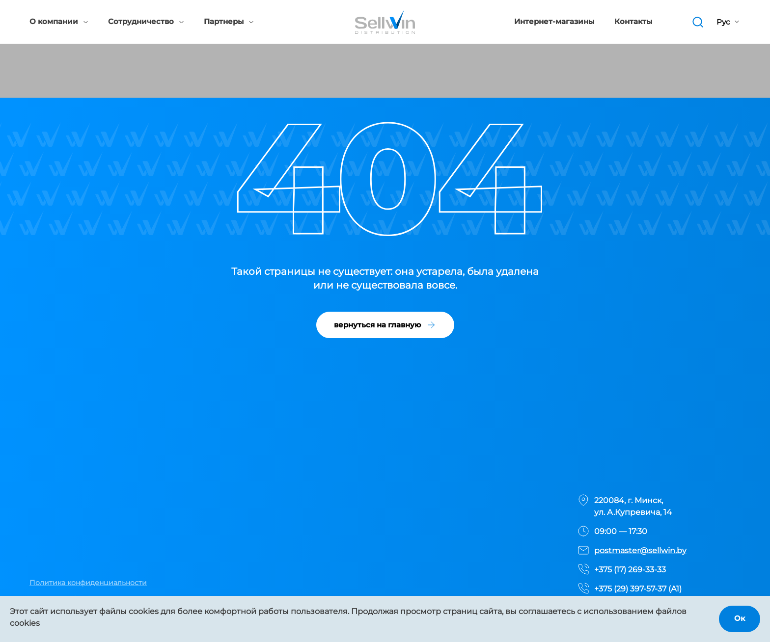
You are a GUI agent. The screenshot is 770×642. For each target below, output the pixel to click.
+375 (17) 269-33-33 (630, 569)
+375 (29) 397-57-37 (630, 588)
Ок (739, 618)
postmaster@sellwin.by (640, 550)
